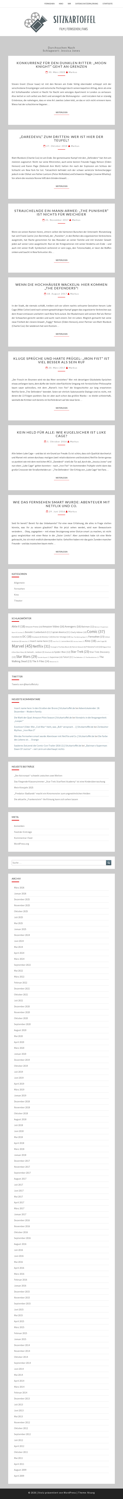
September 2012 (22, 1434)
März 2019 (19, 1089)
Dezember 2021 (22, 988)
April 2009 (19, 1475)
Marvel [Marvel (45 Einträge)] (22, 646)
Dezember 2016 (22, 1220)
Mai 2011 (18, 1457)
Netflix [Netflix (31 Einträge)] (41, 646)
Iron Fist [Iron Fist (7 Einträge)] (57, 641)
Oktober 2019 (21, 1065)
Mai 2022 (18, 970)
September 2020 (22, 1024)
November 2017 (22, 1166)
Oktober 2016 (21, 1232)
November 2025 (22, 905)
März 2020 (19, 1047)
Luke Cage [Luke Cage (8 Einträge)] (101, 641)
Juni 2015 (19, 1309)
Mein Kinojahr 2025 (23, 787)
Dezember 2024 (22, 934)
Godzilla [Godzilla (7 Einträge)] (25, 641)
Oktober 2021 (21, 994)
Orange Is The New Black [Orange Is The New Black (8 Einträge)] (61, 647)
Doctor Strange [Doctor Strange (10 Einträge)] (61, 636)
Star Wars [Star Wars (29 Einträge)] (26, 656)
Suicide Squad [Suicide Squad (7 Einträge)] (43, 657)
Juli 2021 (18, 1000)
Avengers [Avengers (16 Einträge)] (73, 626)
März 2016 (19, 1273)
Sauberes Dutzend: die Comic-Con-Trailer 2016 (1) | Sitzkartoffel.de (47, 745)
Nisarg (91, 1492)
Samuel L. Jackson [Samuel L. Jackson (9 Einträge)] (35, 652)
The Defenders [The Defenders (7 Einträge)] (79, 657)
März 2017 (19, 1208)
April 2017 (19, 1202)
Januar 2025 (20, 929)
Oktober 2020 (21, 1018)
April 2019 (19, 1083)
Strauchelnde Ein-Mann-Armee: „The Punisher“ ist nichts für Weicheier (61, 212)
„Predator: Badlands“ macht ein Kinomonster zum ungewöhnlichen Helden (52, 793)
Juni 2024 (19, 940)
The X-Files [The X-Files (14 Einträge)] (40, 661)
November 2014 (22, 1350)
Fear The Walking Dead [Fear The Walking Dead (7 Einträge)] (79, 637)
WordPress (70, 1492)
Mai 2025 (18, 923)
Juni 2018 (19, 1131)
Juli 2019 (18, 1071)
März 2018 (19, 1148)
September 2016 (22, 1238)
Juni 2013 (19, 1410)
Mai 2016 (18, 1261)
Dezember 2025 (22, 899)
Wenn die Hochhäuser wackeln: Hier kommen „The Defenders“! (61, 286)
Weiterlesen (62, 112)
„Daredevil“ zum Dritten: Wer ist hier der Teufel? (61, 138)
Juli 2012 (18, 1440)
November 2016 (22, 1226)
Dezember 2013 (22, 1398)
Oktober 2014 (21, 1356)
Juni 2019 (19, 1077)
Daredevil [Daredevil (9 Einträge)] (17, 637)
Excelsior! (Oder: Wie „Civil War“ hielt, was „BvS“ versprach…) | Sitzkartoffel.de (53, 726)
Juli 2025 (18, 917)
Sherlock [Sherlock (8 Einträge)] (49, 652)
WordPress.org (21, 843)
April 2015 (19, 1321)
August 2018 (20, 1119)
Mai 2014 (18, 1374)
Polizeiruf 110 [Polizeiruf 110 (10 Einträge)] (94, 646)
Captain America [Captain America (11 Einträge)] (60, 632)
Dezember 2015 (22, 1291)
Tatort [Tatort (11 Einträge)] (68, 657)
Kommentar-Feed (23, 837)
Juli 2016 (18, 1249)
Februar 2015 (20, 1333)
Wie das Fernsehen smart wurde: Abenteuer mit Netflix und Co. (61, 504)
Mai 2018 (18, 1137)
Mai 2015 (18, 1315)
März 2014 (19, 1386)
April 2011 (19, 1463)
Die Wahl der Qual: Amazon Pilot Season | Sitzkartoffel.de (43, 717)
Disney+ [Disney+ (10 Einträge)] (47, 636)
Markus (73, 72)
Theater (18, 600)
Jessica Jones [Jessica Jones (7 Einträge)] (78, 641)
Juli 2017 (18, 1184)
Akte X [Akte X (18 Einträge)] (18, 626)
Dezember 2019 (22, 1059)
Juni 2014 (19, 1368)
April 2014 (19, 1380)
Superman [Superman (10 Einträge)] (56, 657)
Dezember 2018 (22, 1101)
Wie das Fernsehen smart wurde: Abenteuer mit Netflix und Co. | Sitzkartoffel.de (54, 736)
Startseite (108, 3)
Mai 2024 (18, 946)
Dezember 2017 (22, 1160)
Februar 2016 (20, 1279)
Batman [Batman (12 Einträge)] (87, 626)
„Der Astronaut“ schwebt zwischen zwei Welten (38, 775)
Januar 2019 (20, 1095)
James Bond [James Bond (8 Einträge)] (67, 641)
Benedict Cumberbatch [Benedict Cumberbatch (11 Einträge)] (38, 632)
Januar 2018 (20, 1154)
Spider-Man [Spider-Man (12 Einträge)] (62, 651)
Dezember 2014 (22, 1345)
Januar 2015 (20, 1339)
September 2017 (22, 1172)
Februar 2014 (20, 1392)
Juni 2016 (19, 1255)
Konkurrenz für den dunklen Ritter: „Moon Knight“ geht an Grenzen (62, 64)
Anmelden (19, 825)
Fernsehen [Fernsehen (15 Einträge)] (96, 636)
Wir (69, 3)
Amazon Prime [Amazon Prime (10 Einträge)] (33, 626)
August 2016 (20, 1243)
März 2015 (19, 1327)
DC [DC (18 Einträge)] (26, 636)
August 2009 (20, 1469)
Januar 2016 (20, 1285)
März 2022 (19, 976)
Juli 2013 (18, 1404)
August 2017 (20, 1178)
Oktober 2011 (21, 1452)
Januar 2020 (20, 1053)
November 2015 (22, 1297)
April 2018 (19, 1143)
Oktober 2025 (21, 911)
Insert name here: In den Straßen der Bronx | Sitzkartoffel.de (44, 708)
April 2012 (19, 1446)
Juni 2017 (19, 1190)
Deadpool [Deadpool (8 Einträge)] (36, 637)
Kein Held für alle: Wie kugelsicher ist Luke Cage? (61, 434)
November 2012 (22, 1422)
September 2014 (22, 1362)
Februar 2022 (20, 982)
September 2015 (22, 1303)
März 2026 (19, 887)
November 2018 (22, 1107)
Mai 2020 (18, 1036)
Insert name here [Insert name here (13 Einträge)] (41, 641)
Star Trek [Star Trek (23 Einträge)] (80, 652)
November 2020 (22, 1012)
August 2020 (20, 1030)
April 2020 (19, 1042)
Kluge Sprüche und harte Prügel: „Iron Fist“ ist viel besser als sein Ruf (61, 360)
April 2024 (19, 952)
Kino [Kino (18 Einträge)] (90, 641)
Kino (61, 3)
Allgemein (19, 582)
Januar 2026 (20, 893)
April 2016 (19, 1267)
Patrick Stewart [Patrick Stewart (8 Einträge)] (79, 647)
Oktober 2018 (21, 1113)
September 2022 (22, 964)
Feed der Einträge (23, 831)
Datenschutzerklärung (86, 3)
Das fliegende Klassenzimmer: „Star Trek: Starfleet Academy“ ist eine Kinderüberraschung (59, 781)
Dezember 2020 (22, 1006)
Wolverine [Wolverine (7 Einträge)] (54, 662)
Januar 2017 (20, 1214)
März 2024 (19, 958)
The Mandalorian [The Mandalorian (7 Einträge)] (92, 657)
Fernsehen (49, 3)
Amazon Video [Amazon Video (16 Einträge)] (53, 626)
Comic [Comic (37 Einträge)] (96, 631)
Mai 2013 (18, 1416)
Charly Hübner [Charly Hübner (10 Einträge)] (79, 632)
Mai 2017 (18, 1196)
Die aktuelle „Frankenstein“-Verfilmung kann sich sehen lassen (46, 799)
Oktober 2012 (21, 1428)
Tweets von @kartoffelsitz (25, 684)
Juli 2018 (18, 1125)
